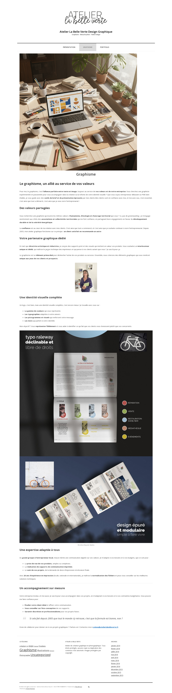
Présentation (69, 47)
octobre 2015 (116, 672)
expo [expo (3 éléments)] (31, 646)
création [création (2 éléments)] (23, 646)
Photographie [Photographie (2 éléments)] (25, 655)
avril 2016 (114, 657)
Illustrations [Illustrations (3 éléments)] (43, 650)
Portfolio (104, 47)
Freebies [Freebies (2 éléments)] (42, 646)
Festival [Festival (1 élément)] (36, 646)
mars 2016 (115, 660)
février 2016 (115, 663)
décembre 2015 (117, 669)
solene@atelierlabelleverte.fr (105, 627)
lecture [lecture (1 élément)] (52, 651)
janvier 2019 (115, 646)
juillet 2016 (115, 651)
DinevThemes (30, 688)
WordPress (78, 687)
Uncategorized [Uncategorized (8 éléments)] (40, 655)
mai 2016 (114, 654)
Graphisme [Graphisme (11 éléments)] (28, 650)
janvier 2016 (115, 666)
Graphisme (87, 47)
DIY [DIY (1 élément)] (27, 646)
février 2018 (115, 649)
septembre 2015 (117, 675)
